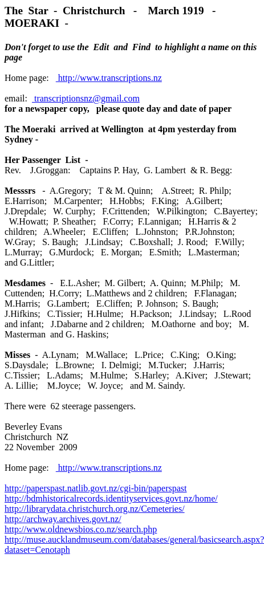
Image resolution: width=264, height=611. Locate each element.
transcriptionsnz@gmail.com (86, 98)
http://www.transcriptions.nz (109, 78)
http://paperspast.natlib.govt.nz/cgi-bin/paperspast (95, 488)
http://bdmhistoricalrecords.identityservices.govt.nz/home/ (111, 498)
